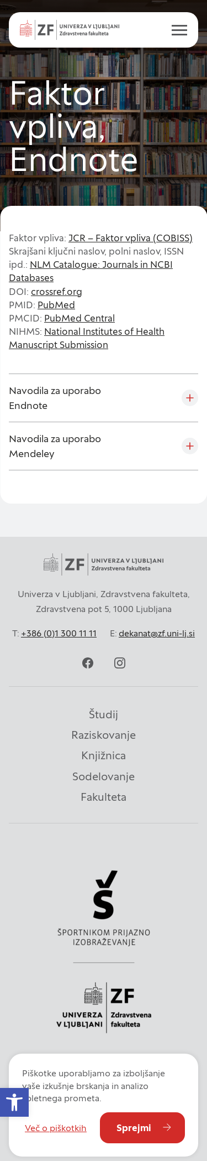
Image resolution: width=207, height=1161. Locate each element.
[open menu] (175, 30)
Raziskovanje (103, 735)
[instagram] (119, 662)
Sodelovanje (103, 776)
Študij (103, 714)
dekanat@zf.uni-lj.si (157, 633)
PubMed (56, 305)
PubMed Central (79, 318)
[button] (14, 1102)
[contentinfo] (103, 115)
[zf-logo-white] (69, 29)
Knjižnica (103, 755)
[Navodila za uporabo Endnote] (103, 398)
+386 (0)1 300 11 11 (59, 633)
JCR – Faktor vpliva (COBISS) (130, 238)
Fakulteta (103, 797)
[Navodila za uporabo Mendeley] (103, 446)
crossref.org (56, 292)
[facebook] (87, 662)
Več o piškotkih (56, 1127)
